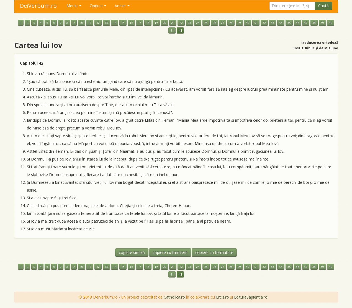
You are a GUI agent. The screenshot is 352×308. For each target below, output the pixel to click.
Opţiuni (98, 5)
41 (172, 30)
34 (280, 23)
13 (106, 23)
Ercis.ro (222, 297)
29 (239, 23)
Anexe (122, 5)
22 (181, 23)
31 (256, 23)
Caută (323, 5)
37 (305, 23)
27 (222, 23)
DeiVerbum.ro (38, 5)
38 (314, 23)
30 (247, 23)
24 (197, 23)
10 (81, 23)
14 (114, 23)
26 (214, 23)
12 (98, 23)
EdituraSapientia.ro (251, 297)
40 (330, 23)
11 (89, 23)
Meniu (73, 5)
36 (297, 23)
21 (172, 23)
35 (289, 23)
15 (123, 23)
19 (156, 23)
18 (148, 23)
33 (272, 23)
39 (322, 23)
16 (131, 23)
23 (189, 23)
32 (264, 23)
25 (206, 23)
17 (139, 23)
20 (164, 23)
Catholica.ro (174, 297)
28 (231, 23)
